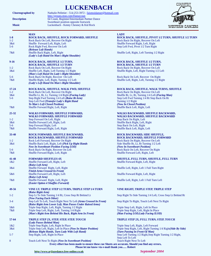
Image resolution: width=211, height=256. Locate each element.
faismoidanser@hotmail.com (103, 12)
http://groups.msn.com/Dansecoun (66, 15)
